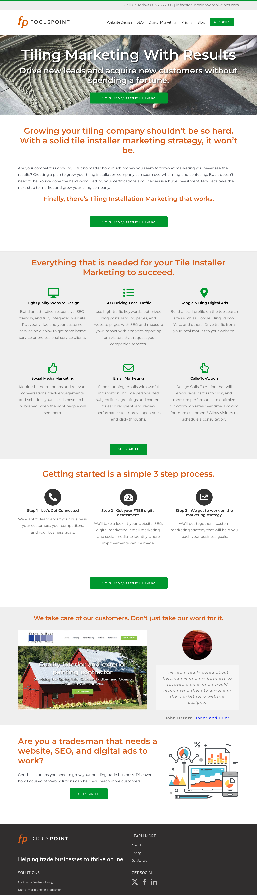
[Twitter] (135, 882)
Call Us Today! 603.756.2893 (148, 5)
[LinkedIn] (154, 882)
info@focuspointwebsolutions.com (207, 5)
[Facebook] (144, 882)
